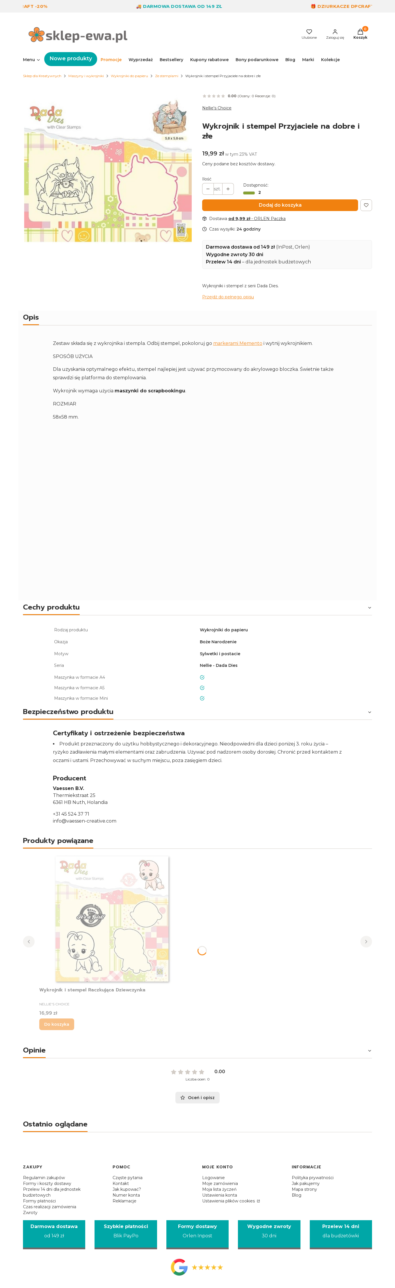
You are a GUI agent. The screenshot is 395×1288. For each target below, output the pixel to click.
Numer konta (126, 1195)
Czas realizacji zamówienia (49, 1206)
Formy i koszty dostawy (47, 1183)
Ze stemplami (166, 76)
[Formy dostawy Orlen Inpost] (197, 1235)
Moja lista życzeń (219, 1189)
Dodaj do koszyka (280, 205)
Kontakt (121, 1183)
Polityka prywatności (313, 1177)
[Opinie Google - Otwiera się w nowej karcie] (197, 1267)
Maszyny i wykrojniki (86, 76)
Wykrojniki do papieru (129, 76)
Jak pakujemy (306, 1183)
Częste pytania (128, 1177)
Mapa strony (304, 1189)
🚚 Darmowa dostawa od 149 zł (189, 6)
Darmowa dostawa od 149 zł (240, 247)
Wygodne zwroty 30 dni (234, 254)
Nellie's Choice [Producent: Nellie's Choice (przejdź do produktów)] (217, 108)
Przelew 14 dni (223, 262)
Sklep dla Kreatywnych (42, 76)
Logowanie (213, 1177)
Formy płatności (39, 1201)
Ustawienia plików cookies (229, 1201)
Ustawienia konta (219, 1195)
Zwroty (30, 1212)
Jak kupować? (127, 1189)
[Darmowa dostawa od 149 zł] (54, 1235)
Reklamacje (124, 1201)
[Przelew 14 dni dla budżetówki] (341, 1235)
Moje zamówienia (220, 1183)
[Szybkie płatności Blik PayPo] (126, 1235)
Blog (296, 1195)
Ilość (206, 179)
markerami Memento (237, 343)
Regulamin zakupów (44, 1177)
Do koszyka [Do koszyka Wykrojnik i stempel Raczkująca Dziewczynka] (56, 1024)
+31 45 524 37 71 (71, 814)
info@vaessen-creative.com (84, 821)
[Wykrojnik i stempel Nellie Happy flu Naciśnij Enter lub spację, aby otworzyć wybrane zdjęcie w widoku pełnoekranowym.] (108, 168)
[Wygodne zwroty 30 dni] (269, 1235)
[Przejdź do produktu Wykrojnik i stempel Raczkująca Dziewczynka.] (112, 918)
